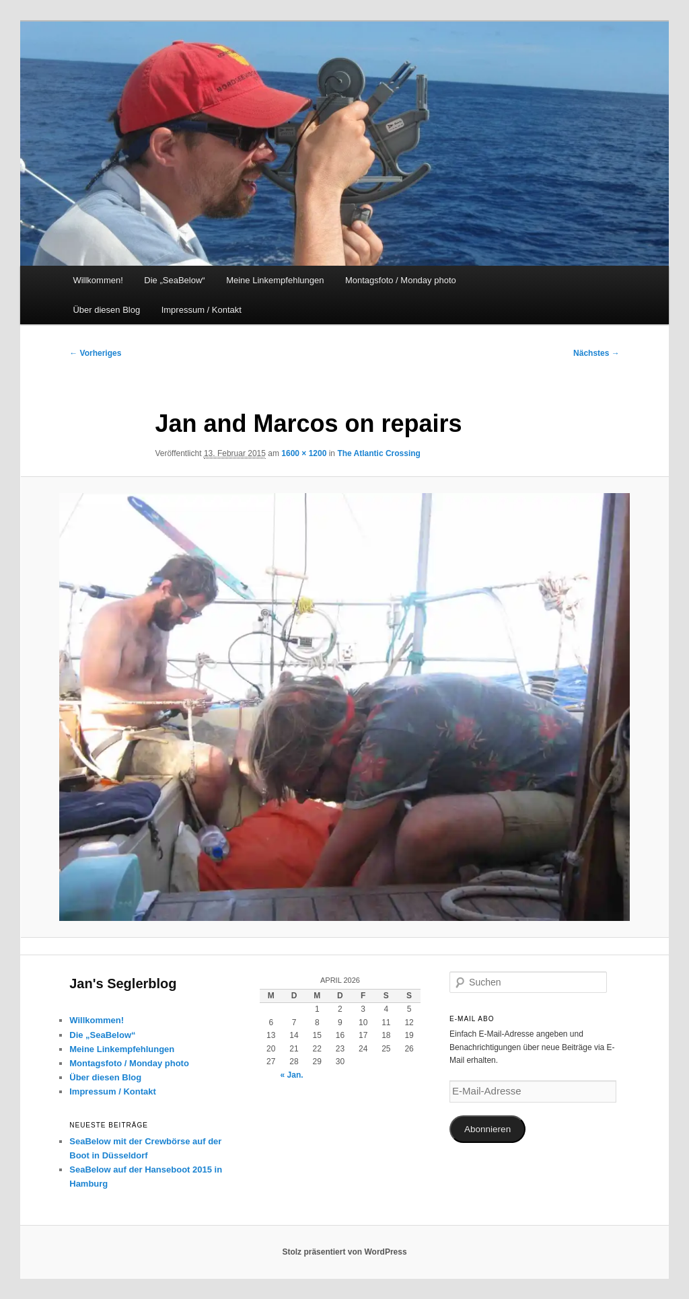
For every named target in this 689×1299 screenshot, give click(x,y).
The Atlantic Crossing (379, 453)
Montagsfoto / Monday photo (400, 280)
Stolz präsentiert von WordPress (344, 1252)
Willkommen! (97, 280)
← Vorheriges (95, 353)
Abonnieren (487, 1129)
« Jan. (292, 1075)
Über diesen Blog (106, 310)
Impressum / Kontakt (201, 310)
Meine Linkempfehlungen (275, 280)
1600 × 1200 (303, 453)
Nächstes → (596, 353)
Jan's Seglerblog (122, 983)
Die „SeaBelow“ (174, 280)
